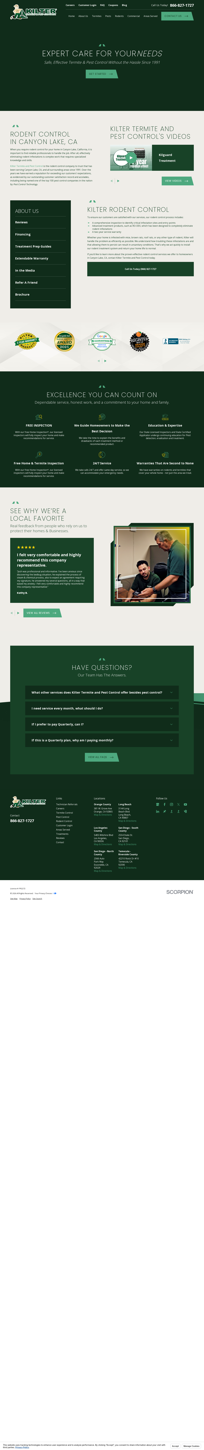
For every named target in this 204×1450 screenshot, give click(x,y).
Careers (70, 5)
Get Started (100, 74)
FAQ (102, 5)
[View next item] (118, 181)
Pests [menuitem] (108, 16)
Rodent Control (64, 821)
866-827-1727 (182, 5)
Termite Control (64, 812)
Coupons (113, 5)
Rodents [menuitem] (119, 16)
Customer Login (87, 5)
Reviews (60, 838)
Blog (124, 5)
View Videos (176, 181)
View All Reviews (41, 613)
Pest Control (62, 817)
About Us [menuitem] (83, 16)
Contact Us (176, 16)
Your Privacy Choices (45, 893)
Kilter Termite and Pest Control (26, 166)
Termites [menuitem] (96, 16)
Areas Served (63, 829)
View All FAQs (100, 757)
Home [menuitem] (71, 16)
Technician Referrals (66, 804)
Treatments (62, 833)
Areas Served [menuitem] (150, 16)
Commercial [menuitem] (134, 16)
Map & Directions (103, 814)
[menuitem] (40, 222)
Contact (60, 842)
